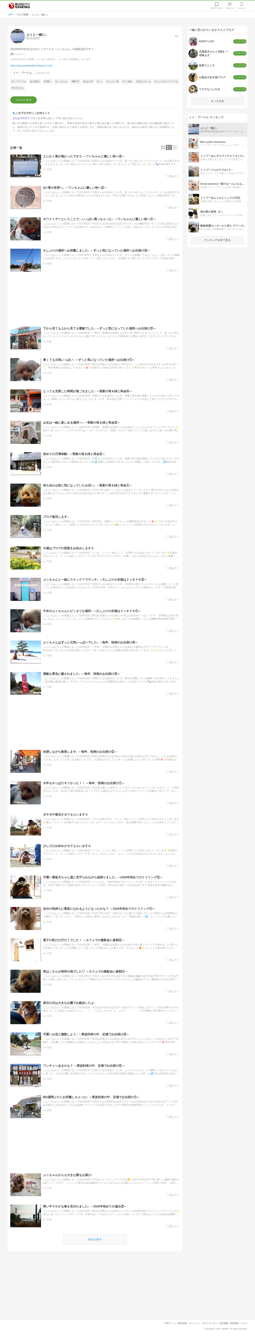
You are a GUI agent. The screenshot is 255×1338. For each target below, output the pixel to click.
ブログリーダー (209, 1323)
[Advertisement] (95, 299)
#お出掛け (35, 81)
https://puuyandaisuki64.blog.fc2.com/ (31, 65)
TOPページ (170, 1323)
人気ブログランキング (19, 6)
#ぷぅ (100, 81)
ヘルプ (243, 1323)
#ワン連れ (127, 81)
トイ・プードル (22, 72)
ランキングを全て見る (217, 240)
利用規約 (234, 1323)
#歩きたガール (143, 81)
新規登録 (182, 1323)
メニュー (241, 8)
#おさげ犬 (88, 81)
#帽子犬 (75, 81)
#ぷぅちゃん (61, 81)
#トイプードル (18, 81)
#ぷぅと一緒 (112, 81)
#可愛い (48, 81)
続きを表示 (95, 1239)
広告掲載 (223, 1323)
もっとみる (217, 101)
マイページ (194, 1323)
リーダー (216, 8)
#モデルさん (17, 88)
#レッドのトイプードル (166, 81)
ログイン (229, 8)
